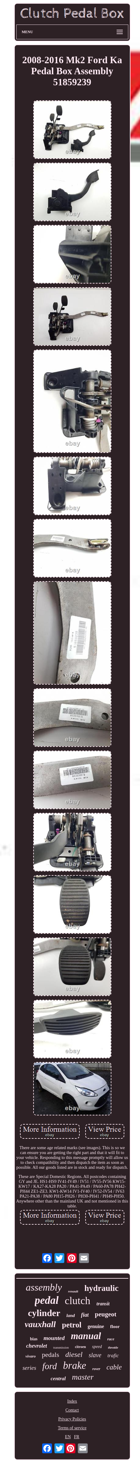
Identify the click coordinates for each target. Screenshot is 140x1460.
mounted (54, 1338)
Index (72, 1401)
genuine (96, 1326)
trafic (113, 1355)
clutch (77, 1300)
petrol (71, 1325)
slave (95, 1355)
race (110, 1339)
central (58, 1378)
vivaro (31, 1356)
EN (68, 1437)
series (29, 1368)
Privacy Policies (72, 1419)
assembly (44, 1287)
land (70, 1315)
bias (33, 1339)
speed (97, 1346)
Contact (72, 1410)
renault (73, 1291)
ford (49, 1366)
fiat (85, 1315)
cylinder (44, 1313)
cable (114, 1367)
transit (103, 1303)
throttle (113, 1347)
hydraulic (101, 1288)
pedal (47, 1300)
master (83, 1377)
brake (74, 1365)
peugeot (105, 1314)
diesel (73, 1354)
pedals (50, 1354)
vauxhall (40, 1324)
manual (86, 1336)
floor (115, 1326)
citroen (80, 1347)
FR (76, 1437)
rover (96, 1369)
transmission (61, 1347)
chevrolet (36, 1346)
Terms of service (72, 1428)
